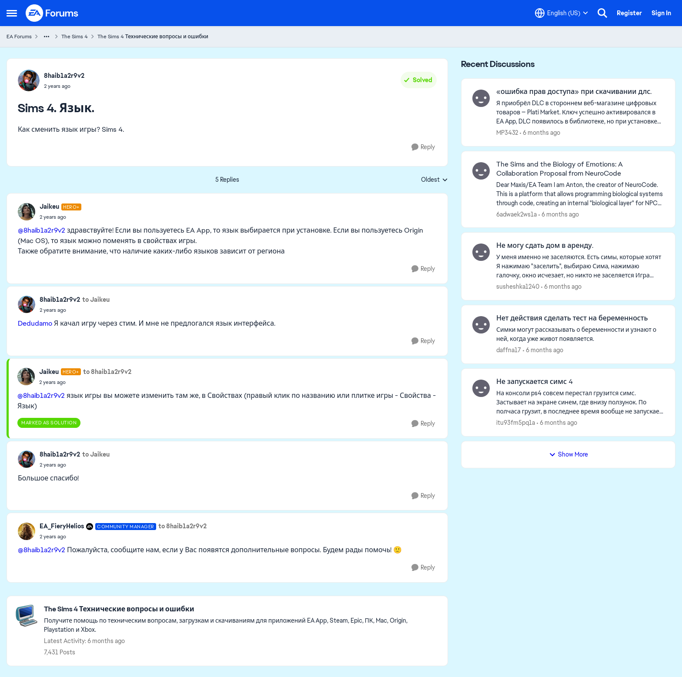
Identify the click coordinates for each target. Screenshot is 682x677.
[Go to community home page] (52, 13)
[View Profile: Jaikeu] (26, 211)
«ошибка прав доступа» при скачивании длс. (574, 91)
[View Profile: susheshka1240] (481, 252)
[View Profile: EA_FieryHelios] (26, 531)
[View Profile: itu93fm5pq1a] (481, 388)
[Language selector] (561, 13)
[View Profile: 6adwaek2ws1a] (481, 171)
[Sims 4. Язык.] (60, 217)
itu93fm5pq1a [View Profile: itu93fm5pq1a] (515, 423)
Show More (568, 454)
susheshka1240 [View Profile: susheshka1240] (517, 286)
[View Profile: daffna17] (481, 324)
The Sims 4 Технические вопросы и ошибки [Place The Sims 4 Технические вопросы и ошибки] (152, 36)
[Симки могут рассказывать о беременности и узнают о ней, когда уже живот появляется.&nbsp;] (580, 334)
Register (629, 13)
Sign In (661, 13)
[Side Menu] (11, 13)
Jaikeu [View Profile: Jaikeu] (49, 206)
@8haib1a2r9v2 (41, 230)
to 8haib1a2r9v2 (107, 372)
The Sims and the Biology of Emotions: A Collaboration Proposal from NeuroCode (559, 169)
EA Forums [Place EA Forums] (19, 36)
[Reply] (423, 147)
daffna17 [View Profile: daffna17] (508, 350)
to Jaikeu (96, 299)
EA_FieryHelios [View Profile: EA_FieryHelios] (62, 526)
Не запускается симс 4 (534, 381)
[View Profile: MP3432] (481, 98)
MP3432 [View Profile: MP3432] (507, 133)
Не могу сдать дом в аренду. (544, 245)
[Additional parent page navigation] (46, 36)
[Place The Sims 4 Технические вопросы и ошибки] (241, 609)
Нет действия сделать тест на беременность (572, 318)
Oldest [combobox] (434, 180)
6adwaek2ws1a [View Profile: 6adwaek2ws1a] (516, 214)
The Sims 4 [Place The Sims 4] (74, 36)
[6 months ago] (540, 132)
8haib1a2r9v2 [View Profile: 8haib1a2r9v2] (64, 76)
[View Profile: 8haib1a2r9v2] (29, 80)
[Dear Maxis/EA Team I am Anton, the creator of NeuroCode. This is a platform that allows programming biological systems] (580, 193)
